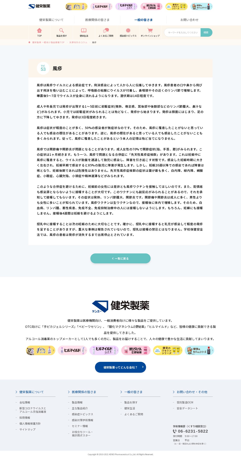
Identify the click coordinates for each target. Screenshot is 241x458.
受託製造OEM (185, 402)
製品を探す (131, 402)
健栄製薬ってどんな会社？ (121, 367)
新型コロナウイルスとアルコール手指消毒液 (32, 410)
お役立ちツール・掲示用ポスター (82, 433)
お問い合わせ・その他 (192, 391)
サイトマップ (27, 429)
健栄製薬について (31, 391)
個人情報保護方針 (30, 423)
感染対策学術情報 (82, 420)
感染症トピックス (82, 414)
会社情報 (24, 402)
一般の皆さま (133, 391)
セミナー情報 (80, 426)
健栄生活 (129, 408)
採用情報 (24, 417)
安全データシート (187, 408)
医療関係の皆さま (84, 391)
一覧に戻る (122, 258)
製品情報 (77, 402)
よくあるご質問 (133, 414)
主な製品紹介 (80, 408)
